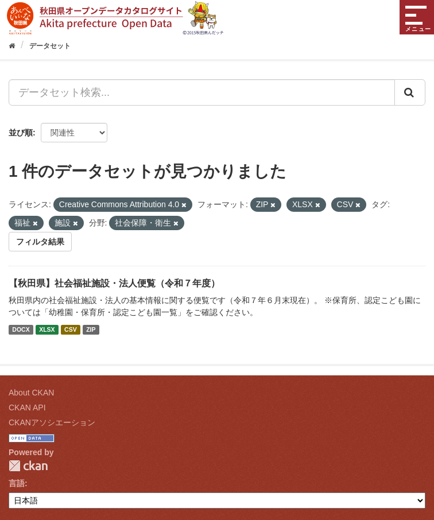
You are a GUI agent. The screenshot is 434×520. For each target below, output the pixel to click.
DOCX (20, 329)
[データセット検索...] (202, 92)
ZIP (90, 329)
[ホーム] (12, 46)
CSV (70, 329)
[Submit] (409, 92)
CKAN (28, 466)
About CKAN (31, 392)
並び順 (21, 132)
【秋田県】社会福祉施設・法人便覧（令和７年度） (114, 283)
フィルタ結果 (40, 241)
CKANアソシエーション (52, 422)
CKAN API (27, 407)
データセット (50, 46)
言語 (17, 483)
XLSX (47, 329)
